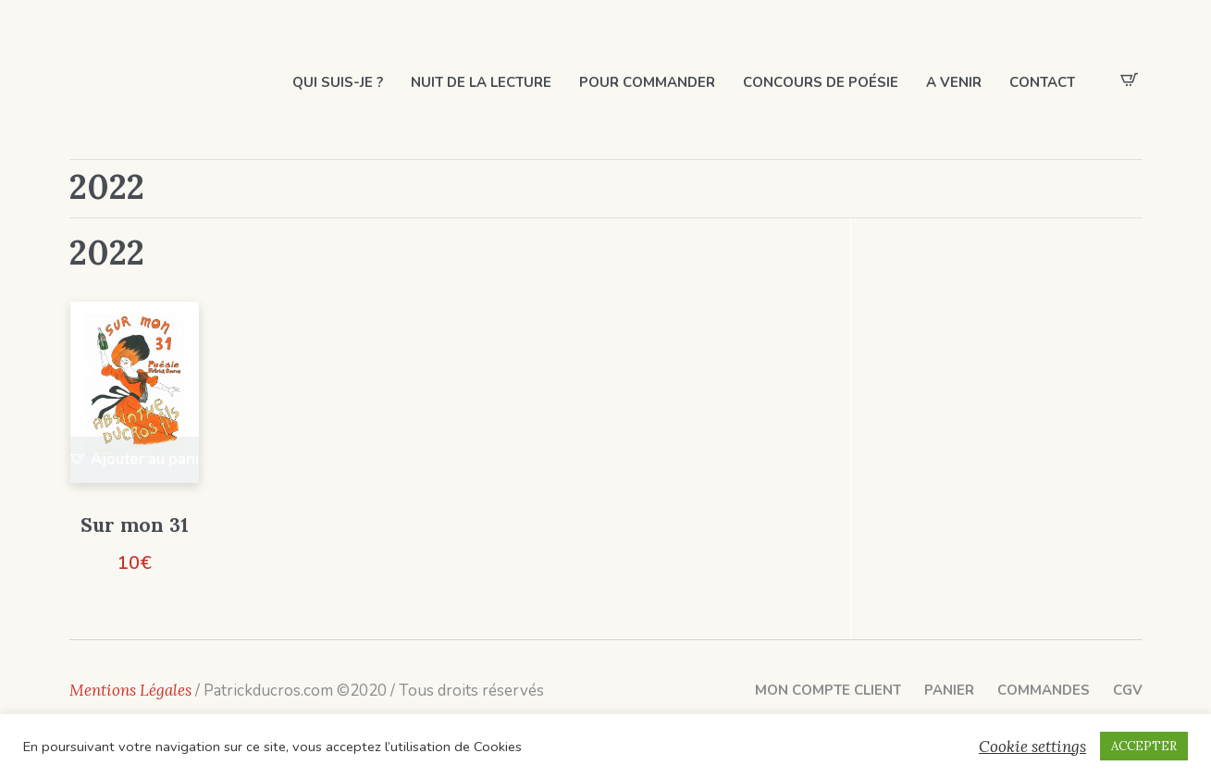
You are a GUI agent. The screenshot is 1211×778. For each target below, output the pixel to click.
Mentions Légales (130, 690)
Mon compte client (828, 690)
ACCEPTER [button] (1144, 746)
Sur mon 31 (134, 524)
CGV (1128, 690)
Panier (949, 690)
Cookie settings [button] (1032, 746)
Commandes (1043, 690)
